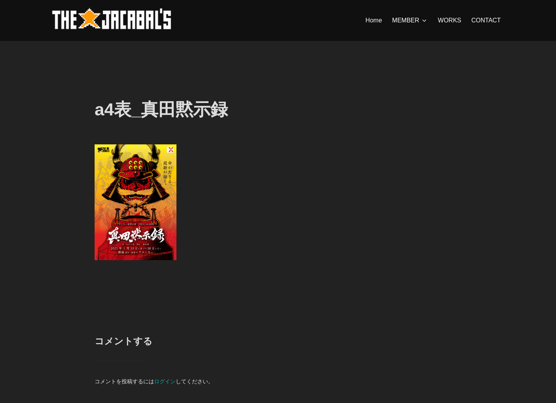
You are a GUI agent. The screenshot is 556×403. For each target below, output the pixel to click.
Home (374, 20)
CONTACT (486, 20)
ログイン (165, 381)
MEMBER (410, 20)
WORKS (449, 20)
